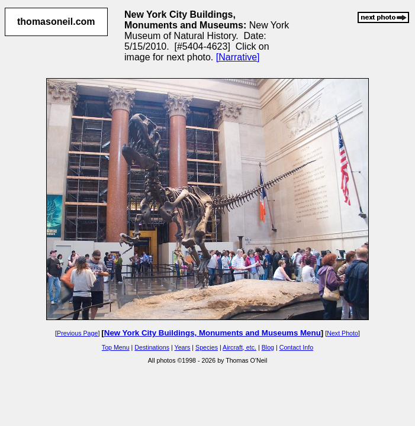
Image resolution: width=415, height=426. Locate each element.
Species (206, 347)
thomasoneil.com (56, 22)
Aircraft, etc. (239, 347)
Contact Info (296, 347)
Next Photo (342, 333)
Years (183, 347)
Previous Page (77, 333)
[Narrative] (238, 57)
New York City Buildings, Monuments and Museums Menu (212, 332)
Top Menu (116, 347)
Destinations (151, 347)
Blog (268, 347)
